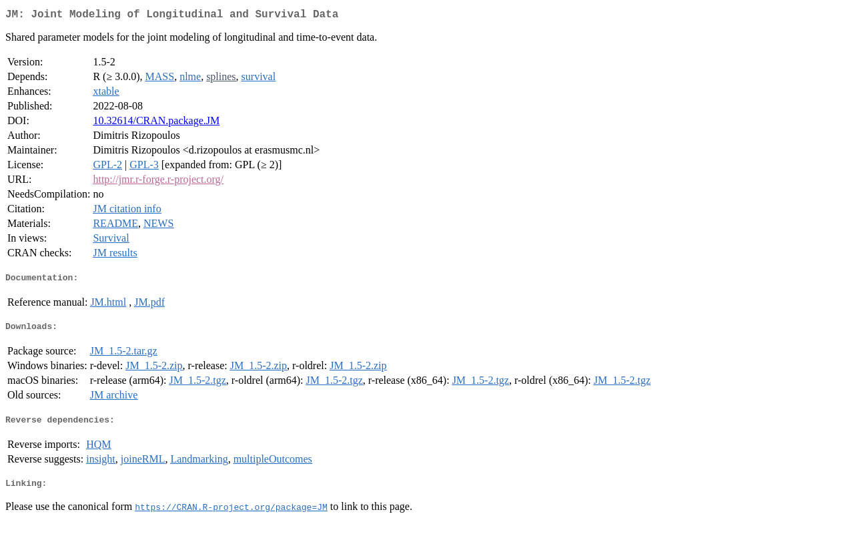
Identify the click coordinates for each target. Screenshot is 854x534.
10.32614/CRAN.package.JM (156, 123)
